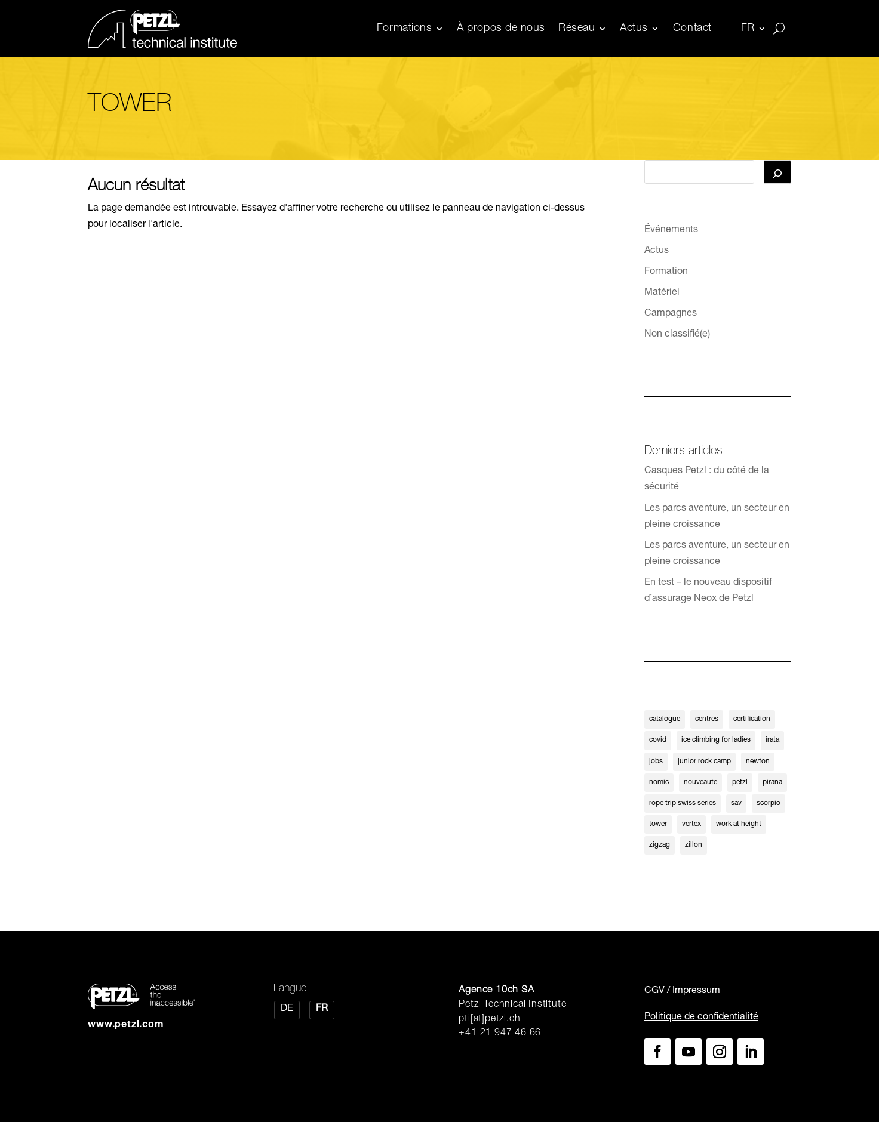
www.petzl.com (126, 1025)
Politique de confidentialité (701, 1017)
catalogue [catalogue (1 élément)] (664, 719)
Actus (634, 28)
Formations (404, 28)
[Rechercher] (777, 172)
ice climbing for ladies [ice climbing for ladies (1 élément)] (716, 740)
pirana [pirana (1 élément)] (772, 782)
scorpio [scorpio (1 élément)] (768, 803)
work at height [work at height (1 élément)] (738, 824)
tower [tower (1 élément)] (658, 824)
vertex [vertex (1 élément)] (691, 824)
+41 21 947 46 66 (500, 1034)
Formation (666, 272)
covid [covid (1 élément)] (657, 740)
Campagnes (670, 314)
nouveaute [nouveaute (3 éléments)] (700, 782)
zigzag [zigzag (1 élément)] (659, 845)
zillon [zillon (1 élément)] (693, 845)
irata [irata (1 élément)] (772, 740)
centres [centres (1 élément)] (706, 719)
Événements (671, 230)
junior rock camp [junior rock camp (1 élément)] (704, 761)
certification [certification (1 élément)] (751, 719)
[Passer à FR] (321, 1010)
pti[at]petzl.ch (489, 1020)
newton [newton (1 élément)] (758, 761)
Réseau (576, 28)
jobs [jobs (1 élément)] (656, 761)
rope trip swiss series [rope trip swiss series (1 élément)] (682, 803)
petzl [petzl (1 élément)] (740, 782)
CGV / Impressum (682, 992)
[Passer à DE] (287, 1010)
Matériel (662, 293)
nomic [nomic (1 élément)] (659, 782)
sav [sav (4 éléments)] (736, 803)
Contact (692, 28)
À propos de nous (501, 28)
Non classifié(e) (677, 335)
